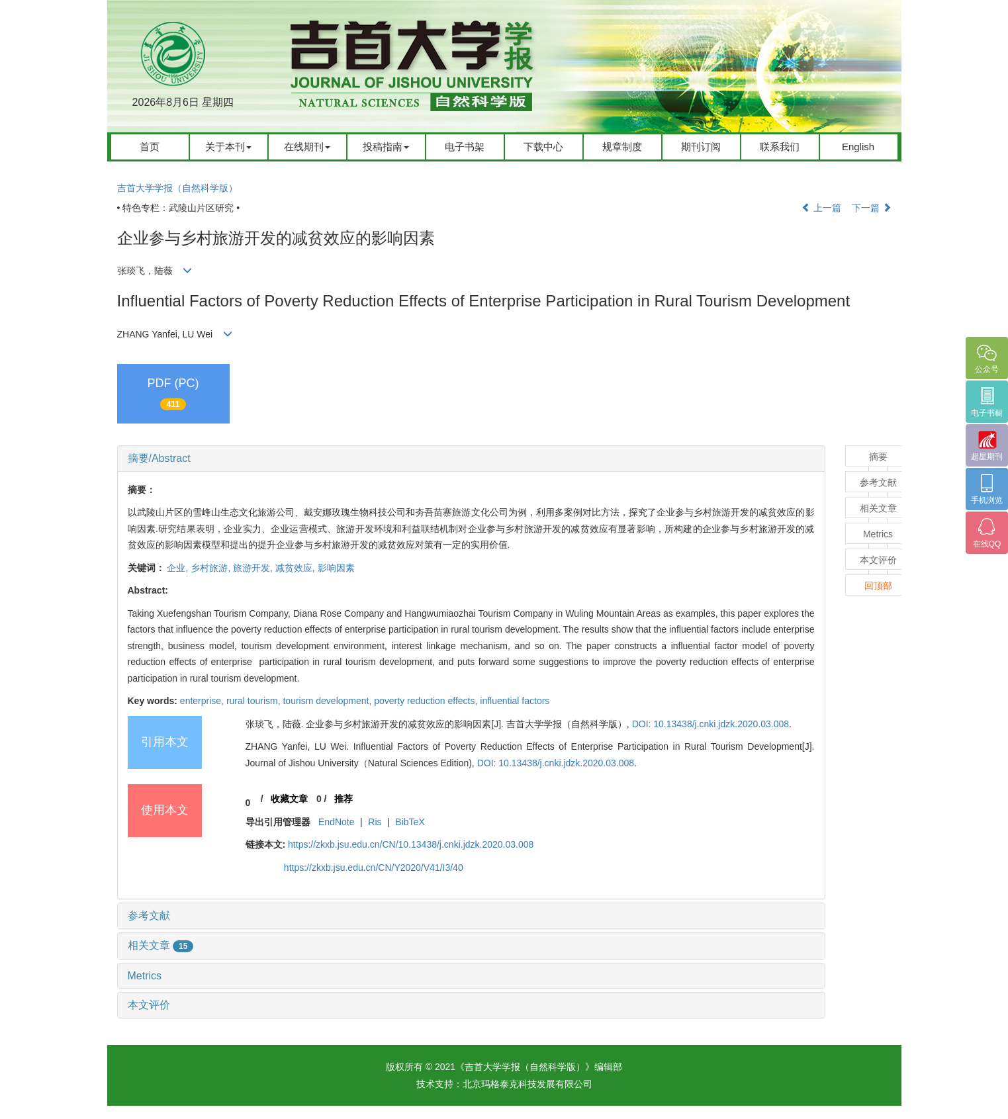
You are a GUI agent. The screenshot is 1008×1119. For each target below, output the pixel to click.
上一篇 (821, 207)
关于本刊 (228, 146)
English (858, 146)
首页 (150, 146)
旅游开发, (254, 567)
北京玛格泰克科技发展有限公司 (527, 1084)
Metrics (145, 975)
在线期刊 (307, 146)
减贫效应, (296, 567)
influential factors (514, 700)
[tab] (471, 458)
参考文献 (149, 915)
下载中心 (543, 146)
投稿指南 (386, 146)
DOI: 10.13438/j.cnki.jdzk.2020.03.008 (710, 724)
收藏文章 (289, 798)
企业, (179, 567)
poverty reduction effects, (427, 700)
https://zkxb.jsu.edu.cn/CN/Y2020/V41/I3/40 (373, 867)
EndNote (336, 822)
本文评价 (149, 1004)
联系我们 (780, 146)
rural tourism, (254, 700)
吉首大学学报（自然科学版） (177, 188)
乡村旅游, (212, 567)
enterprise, (203, 700)
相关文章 (161, 945)
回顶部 (878, 585)
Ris (374, 822)
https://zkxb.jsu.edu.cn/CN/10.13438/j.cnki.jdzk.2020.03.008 (410, 844)
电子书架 (464, 146)
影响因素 (336, 567)
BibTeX (409, 822)
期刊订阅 (701, 146)
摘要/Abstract (159, 458)
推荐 (343, 798)
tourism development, (328, 700)
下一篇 (872, 207)
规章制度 (622, 146)
